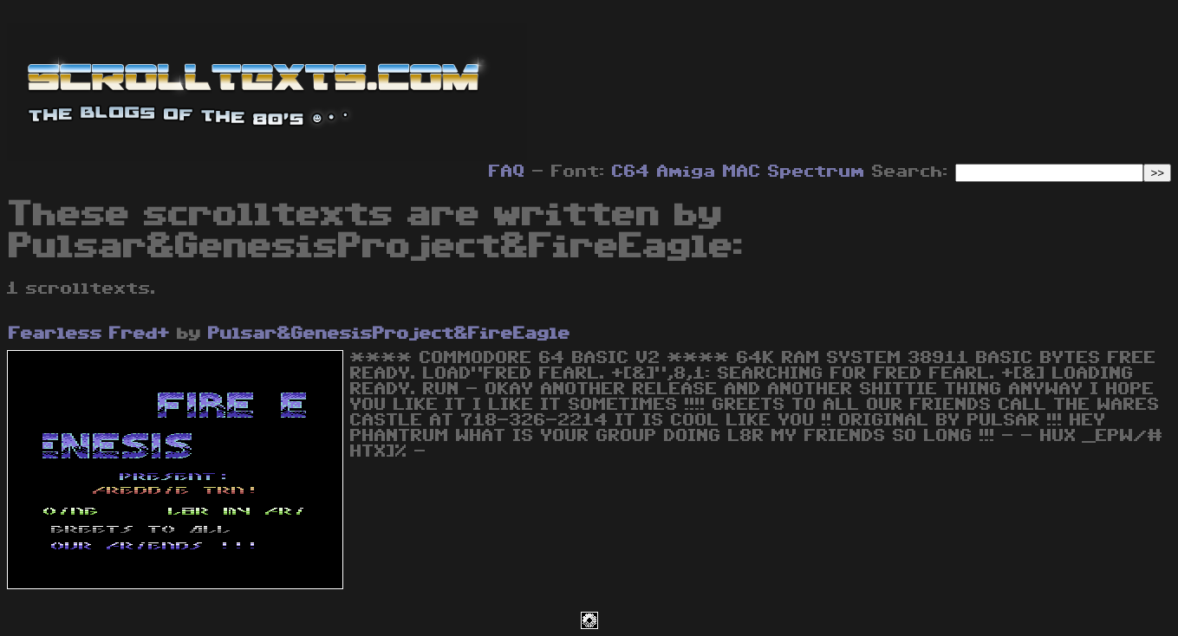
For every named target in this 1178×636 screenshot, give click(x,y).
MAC (742, 171)
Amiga (686, 171)
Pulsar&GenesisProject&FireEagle (389, 334)
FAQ (507, 171)
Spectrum (816, 171)
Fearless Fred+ (89, 334)
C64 (631, 171)
